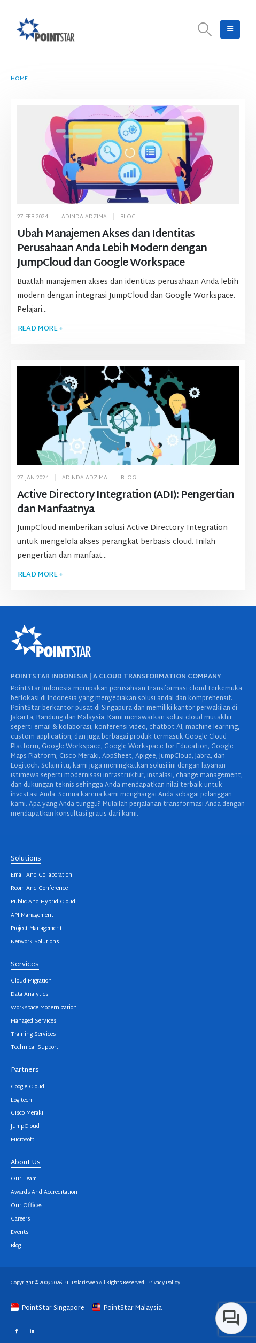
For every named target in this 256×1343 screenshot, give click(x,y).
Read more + (41, 329)
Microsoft (22, 1140)
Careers (20, 1219)
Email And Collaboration (41, 875)
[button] (205, 29)
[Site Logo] (45, 29)
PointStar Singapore (48, 1308)
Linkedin (31, 1330)
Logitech (21, 1100)
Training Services (33, 1035)
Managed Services (33, 1021)
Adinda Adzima (84, 217)
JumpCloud (25, 1127)
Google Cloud (27, 1087)
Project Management (36, 929)
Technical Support (34, 1047)
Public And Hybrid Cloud (43, 902)
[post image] (128, 154)
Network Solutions (35, 942)
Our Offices (26, 1206)
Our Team (24, 1179)
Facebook (16, 1330)
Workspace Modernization (44, 1008)
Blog (128, 217)
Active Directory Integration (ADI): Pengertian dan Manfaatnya (125, 502)
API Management (32, 915)
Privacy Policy (163, 1282)
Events (19, 1232)
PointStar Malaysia (127, 1308)
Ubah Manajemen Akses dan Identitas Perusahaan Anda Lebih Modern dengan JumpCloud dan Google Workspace (112, 249)
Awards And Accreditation (44, 1192)
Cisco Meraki (27, 1113)
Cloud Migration (31, 981)
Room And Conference (39, 889)
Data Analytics (29, 994)
